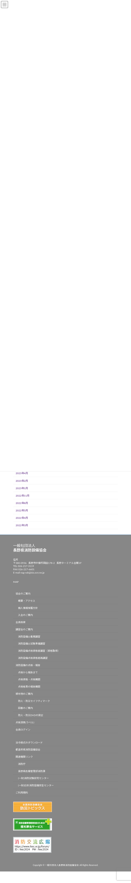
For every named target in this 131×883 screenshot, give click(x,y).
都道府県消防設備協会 (28, 749)
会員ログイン (23, 729)
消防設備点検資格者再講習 (33, 658)
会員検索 (20, 622)
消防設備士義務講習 (29, 636)
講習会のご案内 (24, 629)
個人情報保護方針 (28, 608)
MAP (15, 582)
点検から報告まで (28, 672)
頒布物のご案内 (24, 693)
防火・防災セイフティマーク (34, 701)
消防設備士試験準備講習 (31, 643)
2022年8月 (22, 503)
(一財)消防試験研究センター (33, 778)
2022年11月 (22, 495)
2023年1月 (22, 488)
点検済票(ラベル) (25, 722)
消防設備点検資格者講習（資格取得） (39, 651)
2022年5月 (22, 510)
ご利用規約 (22, 792)
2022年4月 (22, 517)
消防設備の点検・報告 (28, 665)
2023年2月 (22, 480)
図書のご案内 (25, 708)
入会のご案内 (25, 615)
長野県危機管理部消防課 (31, 771)
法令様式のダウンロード (29, 742)
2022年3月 (22, 525)
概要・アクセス (26, 600)
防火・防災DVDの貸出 (30, 715)
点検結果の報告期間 (29, 686)
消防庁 (21, 763)
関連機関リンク (24, 757)
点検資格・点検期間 (29, 679)
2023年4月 (22, 473)
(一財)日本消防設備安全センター (36, 785)
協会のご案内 (23, 593)
